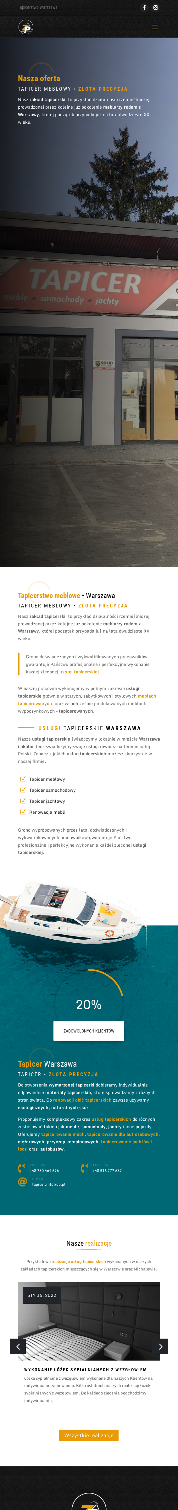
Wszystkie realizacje (89, 1435)
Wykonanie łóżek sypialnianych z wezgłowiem (85, 1369)
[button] (160, 1346)
